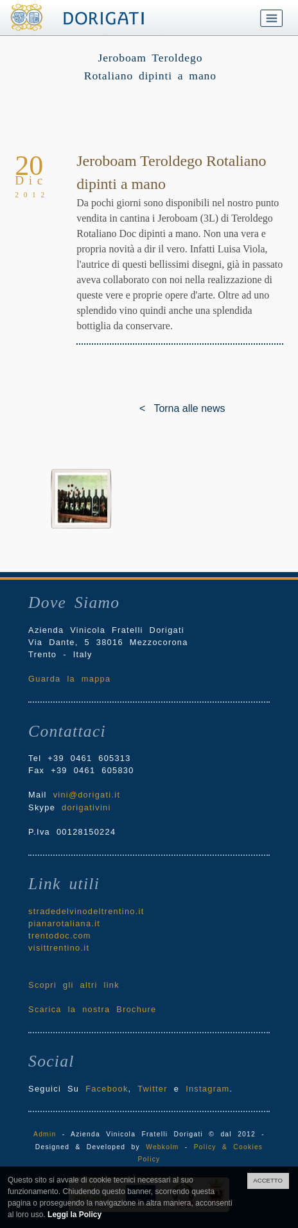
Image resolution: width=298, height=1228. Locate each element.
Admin (44, 1134)
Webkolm (162, 1146)
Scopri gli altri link (73, 985)
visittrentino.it (58, 948)
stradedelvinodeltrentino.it (86, 911)
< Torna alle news (149, 408)
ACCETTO (268, 1180)
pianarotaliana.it (64, 923)
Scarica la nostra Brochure (92, 1009)
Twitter (152, 1088)
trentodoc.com (59, 935)
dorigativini (86, 807)
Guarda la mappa (69, 679)
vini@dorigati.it (87, 794)
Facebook (106, 1088)
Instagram (207, 1088)
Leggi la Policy (74, 1214)
